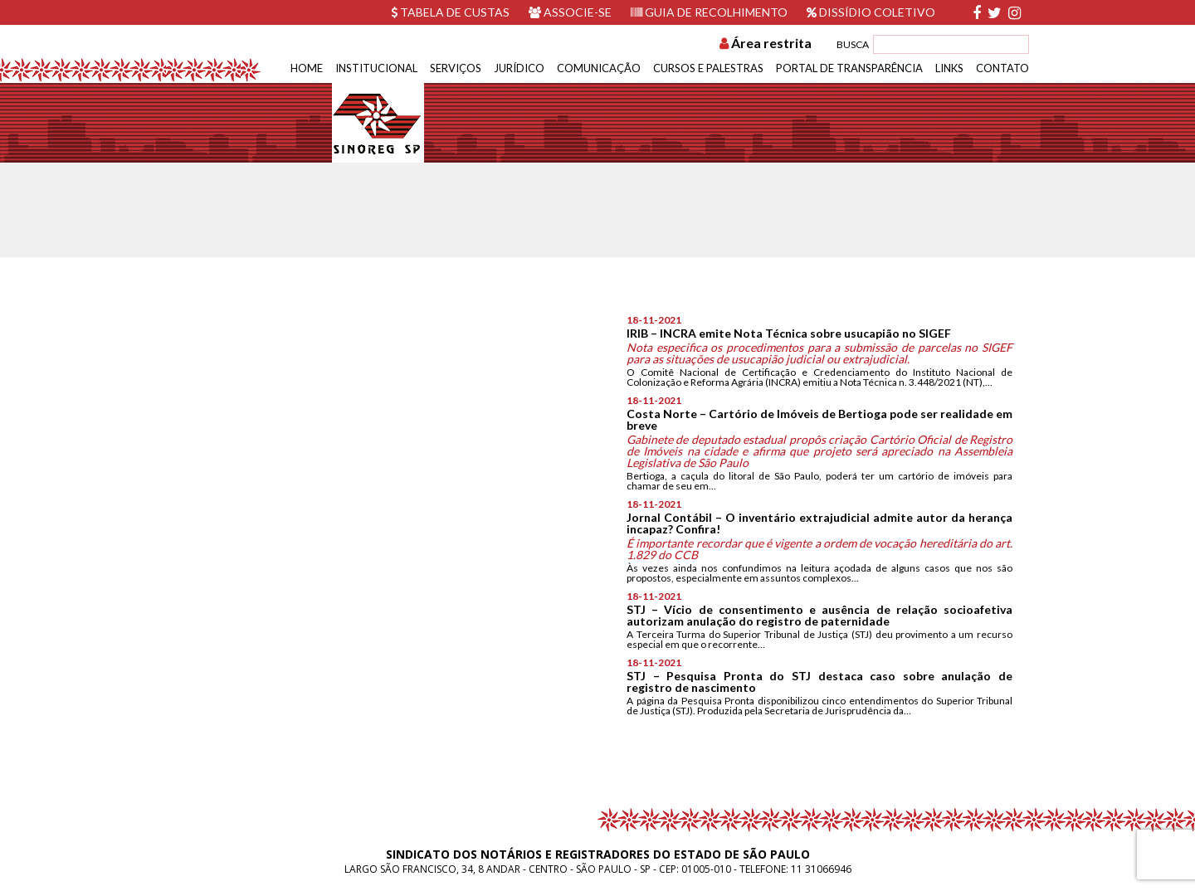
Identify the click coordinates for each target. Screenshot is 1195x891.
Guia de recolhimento (709, 12)
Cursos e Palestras (708, 68)
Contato (1002, 68)
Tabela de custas (450, 12)
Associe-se (570, 12)
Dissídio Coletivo (871, 12)
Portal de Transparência (849, 68)
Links (949, 68)
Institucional (376, 68)
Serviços (455, 68)
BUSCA (852, 44)
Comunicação (599, 68)
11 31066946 (821, 869)
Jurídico (519, 68)
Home (306, 68)
